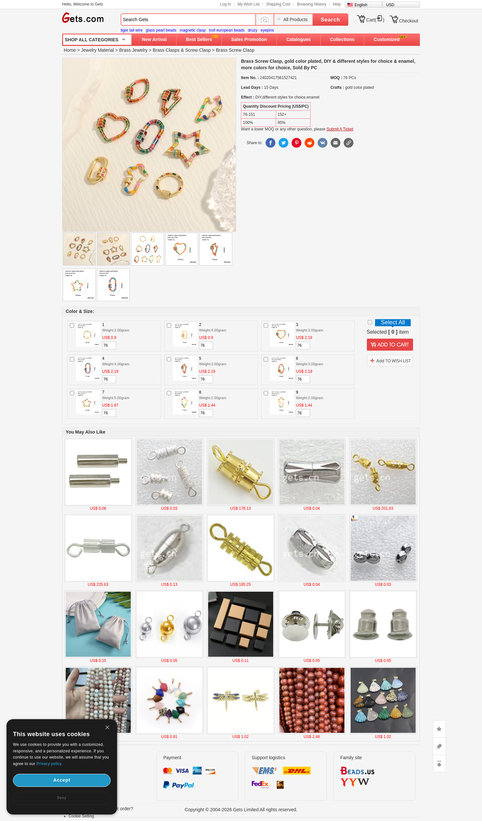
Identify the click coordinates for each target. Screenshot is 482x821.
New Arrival (154, 39)
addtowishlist (390, 360)
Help (337, 4)
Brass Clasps (166, 50)
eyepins (267, 30)
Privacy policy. (49, 763)
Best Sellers (199, 39)
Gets (82, 17)
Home (70, 50)
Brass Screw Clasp (235, 50)
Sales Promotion (249, 39)
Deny (61, 798)
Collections (342, 39)
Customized (386, 39)
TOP (439, 763)
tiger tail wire (131, 30)
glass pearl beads (161, 30)
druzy (252, 30)
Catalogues (298, 39)
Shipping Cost (278, 4)
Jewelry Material (97, 50)
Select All (393, 322)
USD (390, 5)
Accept (62, 780)
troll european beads (226, 30)
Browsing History (311, 4)
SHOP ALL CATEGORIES (91, 39)
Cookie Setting (81, 816)
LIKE (439, 728)
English (361, 5)
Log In (225, 4)
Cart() (375, 19)
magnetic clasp (193, 30)
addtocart (390, 345)
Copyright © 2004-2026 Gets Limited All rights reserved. (241, 809)
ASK (439, 746)
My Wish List (248, 4)
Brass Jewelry (133, 50)
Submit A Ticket (340, 129)
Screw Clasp (198, 50)
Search (330, 19)
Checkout (408, 20)
